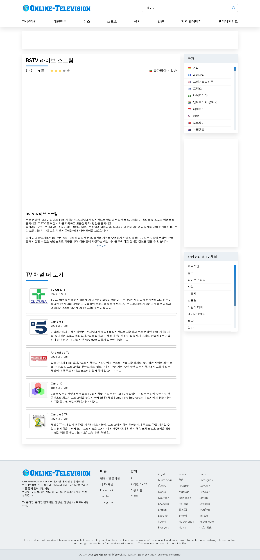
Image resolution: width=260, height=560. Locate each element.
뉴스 (87, 21)
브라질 (54, 294)
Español (163, 515)
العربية (162, 474)
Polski (203, 474)
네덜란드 (196, 109)
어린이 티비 (195, 307)
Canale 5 (57, 321)
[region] (211, 98)
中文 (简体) (206, 527)
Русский (205, 492)
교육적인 (193, 266)
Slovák (204, 498)
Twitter (105, 496)
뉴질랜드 (196, 129)
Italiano (184, 504)
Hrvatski (184, 486)
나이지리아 (197, 95)
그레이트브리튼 (200, 81)
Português (206, 480)
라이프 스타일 (197, 280)
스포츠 (112, 21)
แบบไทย (205, 510)
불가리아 (159, 70)
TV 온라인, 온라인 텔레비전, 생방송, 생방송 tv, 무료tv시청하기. (55, 504)
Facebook (106, 490)
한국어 (183, 515)
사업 (190, 286)
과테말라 (196, 75)
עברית (182, 474)
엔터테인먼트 (228, 21)
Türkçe (204, 515)
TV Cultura (58, 290)
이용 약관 (136, 490)
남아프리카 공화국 (202, 102)
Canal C (56, 383)
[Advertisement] (130, 39)
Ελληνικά (163, 504)
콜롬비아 (55, 388)
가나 (193, 68)
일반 (161, 21)
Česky (162, 486)
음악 (137, 21)
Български (165, 480)
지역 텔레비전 (191, 21)
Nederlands (186, 521)
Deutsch (163, 498)
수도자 (192, 293)
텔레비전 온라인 (110, 478)
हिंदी (181, 480)
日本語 (183, 510)
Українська (207, 521)
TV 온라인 (29, 21)
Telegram (106, 502)
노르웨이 (196, 123)
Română (205, 486)
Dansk (162, 492)
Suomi (162, 521)
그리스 (195, 88)
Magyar (184, 492)
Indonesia (185, 498)
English (162, 510)
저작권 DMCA (139, 484)
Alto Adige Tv (60, 352)
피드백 (135, 496)
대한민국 (60, 21)
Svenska (205, 504)
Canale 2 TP (59, 414)
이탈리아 (55, 326)
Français (163, 527)
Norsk (182, 527)
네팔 (193, 116)
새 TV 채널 (106, 484)
